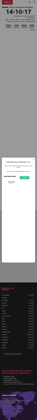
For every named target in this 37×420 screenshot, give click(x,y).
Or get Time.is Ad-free (10, 176)
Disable (24, 177)
